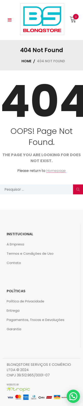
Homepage (56, 171)
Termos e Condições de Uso (30, 253)
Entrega (13, 310)
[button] (73, 396)
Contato (14, 262)
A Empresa (15, 244)
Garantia (14, 329)
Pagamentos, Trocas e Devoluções (35, 319)
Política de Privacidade (25, 301)
